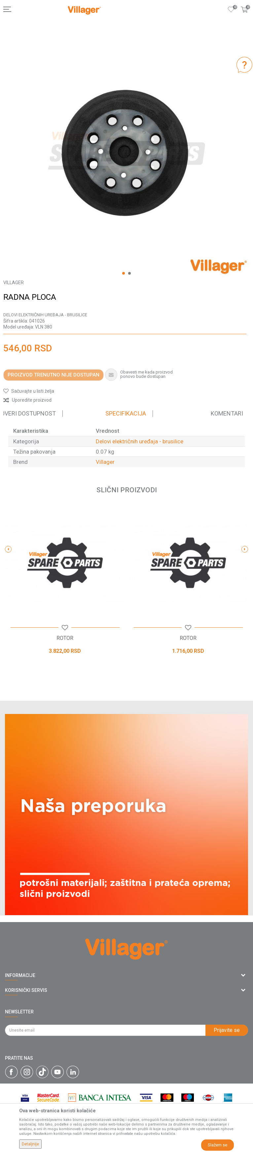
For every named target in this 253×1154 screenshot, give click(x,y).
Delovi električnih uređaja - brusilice (45, 314)
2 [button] (129, 273)
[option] (126, 153)
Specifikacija (125, 413)
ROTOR (64, 638)
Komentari (227, 413)
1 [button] (123, 273)
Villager (105, 462)
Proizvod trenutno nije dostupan (53, 375)
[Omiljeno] (231, 9)
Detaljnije (30, 1144)
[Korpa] (244, 16)
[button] (28, 391)
